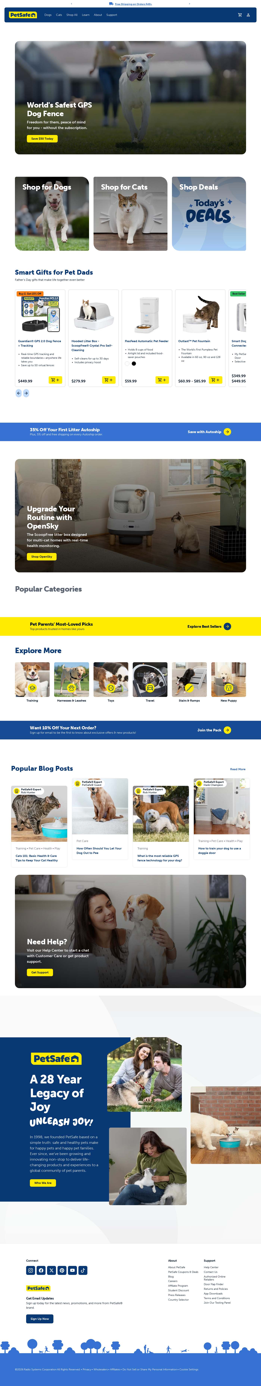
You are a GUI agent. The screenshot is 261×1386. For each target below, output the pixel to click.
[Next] (189, 3)
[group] (209, 432)
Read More (238, 769)
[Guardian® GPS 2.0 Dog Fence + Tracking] (40, 338)
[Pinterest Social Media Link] (62, 1270)
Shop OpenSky (41, 556)
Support (111, 15)
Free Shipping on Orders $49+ (133, 4)
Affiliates (115, 1369)
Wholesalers (101, 1369)
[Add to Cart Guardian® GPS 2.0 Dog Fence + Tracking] (55, 380)
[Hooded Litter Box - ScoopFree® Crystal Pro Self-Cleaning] (93, 338)
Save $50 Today (42, 138)
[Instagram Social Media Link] (30, 1270)
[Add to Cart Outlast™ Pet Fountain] (215, 380)
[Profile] (248, 15)
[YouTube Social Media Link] (72, 1270)
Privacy (87, 1369)
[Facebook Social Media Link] (41, 1270)
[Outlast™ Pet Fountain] (200, 338)
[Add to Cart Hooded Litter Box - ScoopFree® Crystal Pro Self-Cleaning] (109, 380)
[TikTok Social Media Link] (82, 1270)
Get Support (40, 972)
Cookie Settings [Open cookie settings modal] (188, 1369)
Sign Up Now (40, 1319)
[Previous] (71, 3)
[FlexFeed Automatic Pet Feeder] (147, 338)
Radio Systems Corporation (40, 1369)
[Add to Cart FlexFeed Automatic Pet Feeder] (162, 380)
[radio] (127, 363)
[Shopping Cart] (240, 15)
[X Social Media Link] (51, 1270)
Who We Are (43, 1183)
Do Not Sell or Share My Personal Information (149, 1369)
